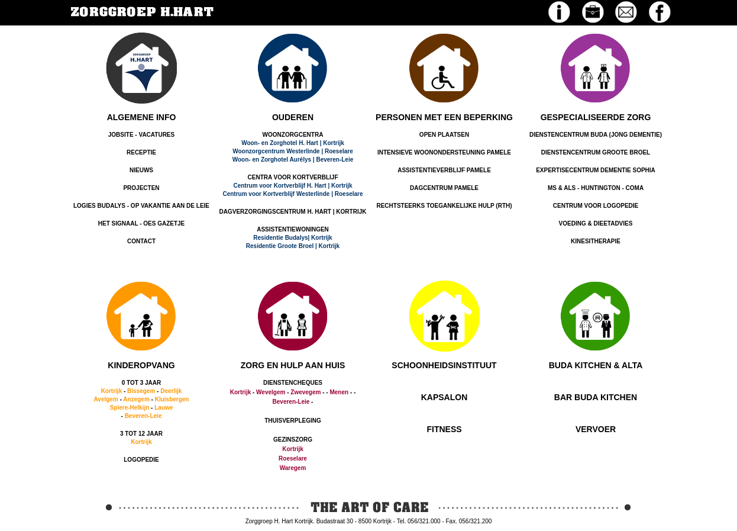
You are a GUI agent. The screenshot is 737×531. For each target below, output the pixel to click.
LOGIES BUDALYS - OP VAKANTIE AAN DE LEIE (141, 205)
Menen (338, 392)
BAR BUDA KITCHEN (595, 397)
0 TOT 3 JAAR (141, 382)
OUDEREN (292, 117)
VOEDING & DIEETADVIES (596, 223)
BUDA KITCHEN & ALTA (596, 365)
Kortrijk (111, 391)
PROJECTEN (141, 188)
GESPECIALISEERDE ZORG (596, 117)
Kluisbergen (172, 399)
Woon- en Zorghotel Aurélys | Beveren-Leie (293, 159)
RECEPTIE (141, 152)
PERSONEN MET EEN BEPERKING (444, 117)
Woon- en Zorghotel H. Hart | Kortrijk (292, 143)
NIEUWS (141, 170)
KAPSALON (444, 397)
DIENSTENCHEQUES (292, 382)
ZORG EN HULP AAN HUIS (293, 365)
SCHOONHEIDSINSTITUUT (444, 365)
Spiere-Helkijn (130, 407)
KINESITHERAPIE (595, 241)
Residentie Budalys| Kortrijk (292, 237)
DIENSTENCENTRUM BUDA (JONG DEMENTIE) (595, 134)
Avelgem (106, 399)
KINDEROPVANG (141, 365)
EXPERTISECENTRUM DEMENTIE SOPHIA (595, 170)
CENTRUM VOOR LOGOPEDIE (595, 205)
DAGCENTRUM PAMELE (444, 188)
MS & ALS (562, 188)
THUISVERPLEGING (292, 420)
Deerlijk (171, 391)
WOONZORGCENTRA (293, 134)
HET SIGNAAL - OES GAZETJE (141, 223)
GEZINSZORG (292, 439)
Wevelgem (270, 392)
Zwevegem (305, 392)
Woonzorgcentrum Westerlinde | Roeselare (292, 151)
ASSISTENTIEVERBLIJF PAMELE (444, 170)
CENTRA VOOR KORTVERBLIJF (293, 177)
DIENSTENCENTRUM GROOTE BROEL (595, 152)
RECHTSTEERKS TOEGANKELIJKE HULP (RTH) (444, 205)
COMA (635, 188)
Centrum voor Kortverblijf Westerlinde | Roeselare (292, 194)
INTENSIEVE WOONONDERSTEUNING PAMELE (444, 152)
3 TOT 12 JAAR (141, 433)
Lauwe (163, 407)
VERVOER (596, 429)
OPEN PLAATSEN (444, 134)
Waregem (293, 468)
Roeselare (293, 458)
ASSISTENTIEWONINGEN (293, 229)
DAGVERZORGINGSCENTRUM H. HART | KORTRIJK (293, 211)
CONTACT (141, 241)
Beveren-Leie (143, 416)
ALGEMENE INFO (141, 117)
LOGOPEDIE (141, 459)
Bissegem (141, 391)
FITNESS (443, 429)
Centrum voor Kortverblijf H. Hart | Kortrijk (292, 185)
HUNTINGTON (600, 188)
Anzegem (136, 399)
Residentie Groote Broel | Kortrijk (293, 246)
